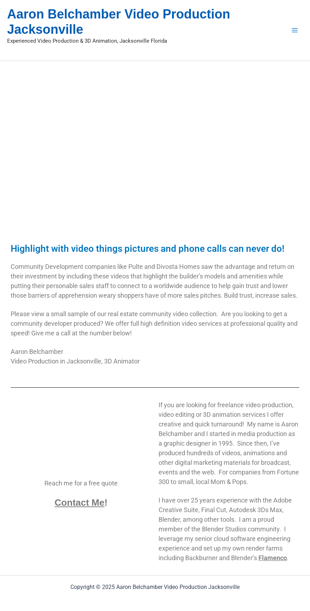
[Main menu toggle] (294, 30)
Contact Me (80, 502)
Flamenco (272, 558)
